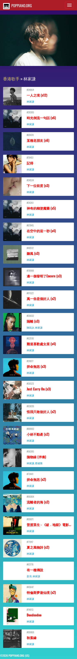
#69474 (38, 140)
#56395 (38, 457)
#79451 (38, 163)
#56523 (38, 389)
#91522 (38, 299)
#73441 (38, 479)
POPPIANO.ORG (17, 6)
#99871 (39, 525)
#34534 (38, 186)
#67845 (38, 231)
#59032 (38, 321)
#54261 (38, 208)
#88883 (38, 434)
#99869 (38, 638)
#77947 (38, 547)
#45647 (38, 592)
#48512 (38, 253)
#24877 (38, 366)
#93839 (38, 412)
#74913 (38, 615)
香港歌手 (11, 78)
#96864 (38, 502)
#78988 (38, 276)
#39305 (38, 118)
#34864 (38, 95)
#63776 (38, 570)
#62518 (38, 344)
